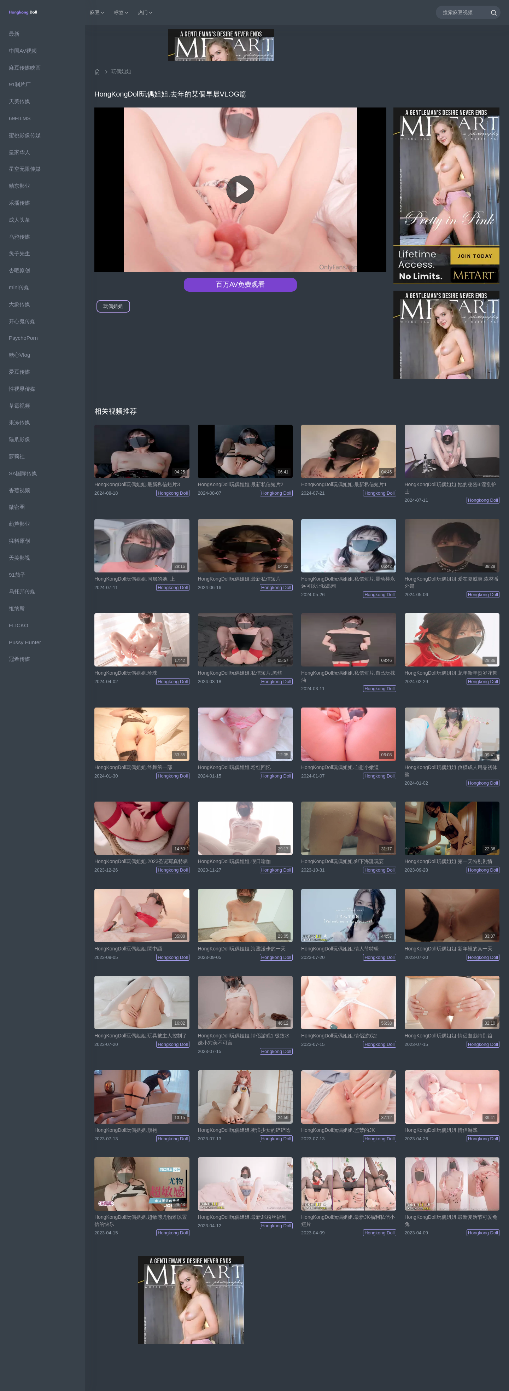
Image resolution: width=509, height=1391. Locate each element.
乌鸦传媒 (19, 237)
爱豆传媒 (19, 372)
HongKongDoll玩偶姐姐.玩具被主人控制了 (140, 1035)
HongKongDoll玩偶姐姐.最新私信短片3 (137, 484)
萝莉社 (17, 456)
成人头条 (19, 220)
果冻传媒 (19, 422)
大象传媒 (19, 304)
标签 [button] (121, 12)
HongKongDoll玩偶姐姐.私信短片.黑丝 (240, 673)
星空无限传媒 (25, 169)
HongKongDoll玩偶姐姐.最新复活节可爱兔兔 (451, 1220)
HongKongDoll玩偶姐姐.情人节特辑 (340, 948)
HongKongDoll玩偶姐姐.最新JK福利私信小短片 (348, 1220)
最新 (14, 34)
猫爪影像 (19, 439)
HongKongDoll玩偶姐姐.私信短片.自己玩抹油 (348, 676)
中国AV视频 (23, 51)
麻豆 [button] (97, 12)
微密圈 (17, 507)
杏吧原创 (19, 270)
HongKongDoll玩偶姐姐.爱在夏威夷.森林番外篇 (452, 582)
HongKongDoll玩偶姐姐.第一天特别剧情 (448, 861)
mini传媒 (19, 287)
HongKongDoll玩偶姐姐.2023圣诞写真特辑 (141, 861)
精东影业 (19, 186)
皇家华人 (19, 152)
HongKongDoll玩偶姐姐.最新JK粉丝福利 (242, 1217)
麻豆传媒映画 (25, 68)
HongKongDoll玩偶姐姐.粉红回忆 (234, 767)
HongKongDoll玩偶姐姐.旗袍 (125, 1130)
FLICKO (18, 625)
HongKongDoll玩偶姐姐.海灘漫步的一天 (242, 948)
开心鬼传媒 (22, 321)
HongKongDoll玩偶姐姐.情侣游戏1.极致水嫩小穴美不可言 (244, 1039)
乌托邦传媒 (22, 591)
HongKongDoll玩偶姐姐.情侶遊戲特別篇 (448, 1035)
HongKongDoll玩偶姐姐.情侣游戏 (441, 1130)
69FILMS (20, 118)
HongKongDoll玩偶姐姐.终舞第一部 (133, 767)
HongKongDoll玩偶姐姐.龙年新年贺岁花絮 (451, 673)
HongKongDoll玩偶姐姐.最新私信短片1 (344, 484)
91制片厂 (20, 84)
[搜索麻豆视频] (468, 12)
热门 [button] (145, 12)
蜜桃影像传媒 (25, 135)
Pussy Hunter (25, 642)
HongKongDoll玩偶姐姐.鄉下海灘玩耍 (342, 861)
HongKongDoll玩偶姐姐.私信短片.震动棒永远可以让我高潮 (348, 582)
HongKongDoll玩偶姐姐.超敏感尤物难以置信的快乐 (140, 1220)
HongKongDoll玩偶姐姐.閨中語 (128, 948)
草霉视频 (19, 406)
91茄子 (17, 575)
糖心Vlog (19, 355)
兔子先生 (19, 253)
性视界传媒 (22, 389)
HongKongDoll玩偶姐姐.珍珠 (125, 673)
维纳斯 (17, 608)
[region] (42, 708)
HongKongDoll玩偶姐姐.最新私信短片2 (240, 484)
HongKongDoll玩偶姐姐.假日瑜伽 (234, 861)
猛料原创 (19, 541)
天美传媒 (19, 101)
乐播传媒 (19, 203)
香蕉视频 (19, 490)
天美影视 (19, 558)
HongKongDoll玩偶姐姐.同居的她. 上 (134, 579)
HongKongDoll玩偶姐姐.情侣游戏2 (339, 1035)
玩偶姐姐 (121, 71)
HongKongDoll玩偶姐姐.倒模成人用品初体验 (451, 770)
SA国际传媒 (23, 473)
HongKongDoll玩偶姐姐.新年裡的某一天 (448, 948)
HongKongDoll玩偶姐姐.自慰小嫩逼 (340, 767)
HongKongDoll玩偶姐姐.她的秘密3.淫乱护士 (451, 488)
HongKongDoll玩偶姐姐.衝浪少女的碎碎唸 (244, 1130)
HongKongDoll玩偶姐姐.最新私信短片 (239, 579)
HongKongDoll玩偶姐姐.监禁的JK (338, 1130)
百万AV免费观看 (240, 284)
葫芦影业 (19, 524)
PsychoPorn (23, 338)
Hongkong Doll (173, 493)
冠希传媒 (19, 659)
